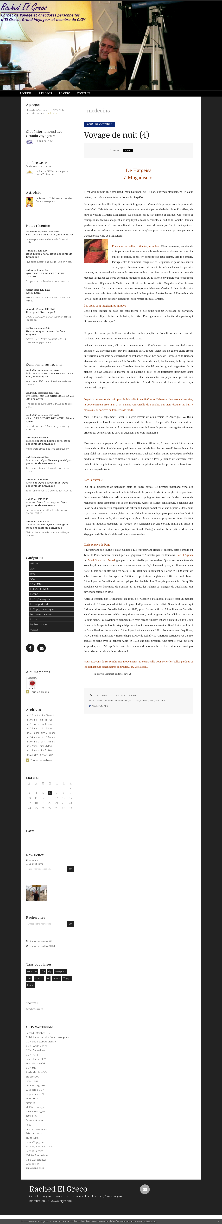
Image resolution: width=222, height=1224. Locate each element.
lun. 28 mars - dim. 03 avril (39, 728)
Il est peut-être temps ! (40, 312)
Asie (32, 568)
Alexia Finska (32, 1098)
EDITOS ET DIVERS (39, 588)
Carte (30, 831)
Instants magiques (35, 1085)
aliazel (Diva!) (32, 1137)
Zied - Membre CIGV (36, 1072)
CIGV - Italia (32, 1054)
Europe (34, 593)
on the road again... (36, 1111)
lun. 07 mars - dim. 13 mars (40, 741)
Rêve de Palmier (34, 1150)
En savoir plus (150, 1221)
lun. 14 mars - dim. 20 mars (40, 737)
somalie (109, 700)
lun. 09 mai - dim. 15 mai (39, 719)
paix (29, 978)
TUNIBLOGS (32, 1115)
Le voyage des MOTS (41, 604)
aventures (32, 971)
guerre (144, 700)
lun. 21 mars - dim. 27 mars (40, 732)
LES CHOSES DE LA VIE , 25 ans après (50, 234)
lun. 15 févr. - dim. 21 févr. (39, 750)
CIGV (32, 578)
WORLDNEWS (33, 1164)
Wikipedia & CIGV (35, 1089)
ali (27, 418)
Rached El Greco (58, 1189)
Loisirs (33, 619)
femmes (39, 978)
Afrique (34, 563)
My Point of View (38, 624)
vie (48, 978)
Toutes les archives (41, 760)
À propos (45, 93)
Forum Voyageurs (35, 1142)
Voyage (34, 629)
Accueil (25, 93)
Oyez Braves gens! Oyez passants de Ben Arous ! (48, 442)
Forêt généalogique (40, 599)
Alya (28, 502)
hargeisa (160, 700)
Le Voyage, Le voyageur (42, 609)
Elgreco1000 (32, 1076)
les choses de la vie (40, 614)
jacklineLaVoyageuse (36, 1129)
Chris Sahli (32, 395)
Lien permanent (100, 695)
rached (30, 440)
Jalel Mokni (33, 524)
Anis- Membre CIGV (36, 1063)
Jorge (28, 1124)
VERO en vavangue (35, 1107)
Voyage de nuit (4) (116, 135)
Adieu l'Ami (33, 292)
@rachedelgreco (34, 1008)
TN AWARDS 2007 (35, 1168)
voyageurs (60, 971)
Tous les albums (40, 691)
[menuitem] (27, 94)
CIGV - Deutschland (36, 1050)
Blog (32, 573)
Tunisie (30, 985)
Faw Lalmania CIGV (36, 1059)
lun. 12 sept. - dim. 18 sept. (40, 715)
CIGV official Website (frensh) (41, 1041)
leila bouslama (34, 373)
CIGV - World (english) (37, 1045)
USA (43, 971)
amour (56, 978)
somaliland (121, 700)
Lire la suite (52, 113)
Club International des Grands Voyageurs (47, 1037)
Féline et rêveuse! (35, 1120)
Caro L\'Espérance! (36, 1159)
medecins (134, 700)
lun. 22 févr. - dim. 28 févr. (39, 746)
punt (151, 700)
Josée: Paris (32, 1081)
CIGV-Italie (31, 1067)
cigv (50, 971)
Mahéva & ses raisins (37, 1155)
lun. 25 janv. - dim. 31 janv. (39, 754)
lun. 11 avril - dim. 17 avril (39, 724)
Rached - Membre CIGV (38, 1032)
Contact (83, 93)
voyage (100, 700)
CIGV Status (36, 583)
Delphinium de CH (35, 1094)
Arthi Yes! (30, 1102)
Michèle (31, 460)
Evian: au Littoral (34, 1133)
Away (29, 482)
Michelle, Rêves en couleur (39, 1146)
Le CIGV (64, 93)
